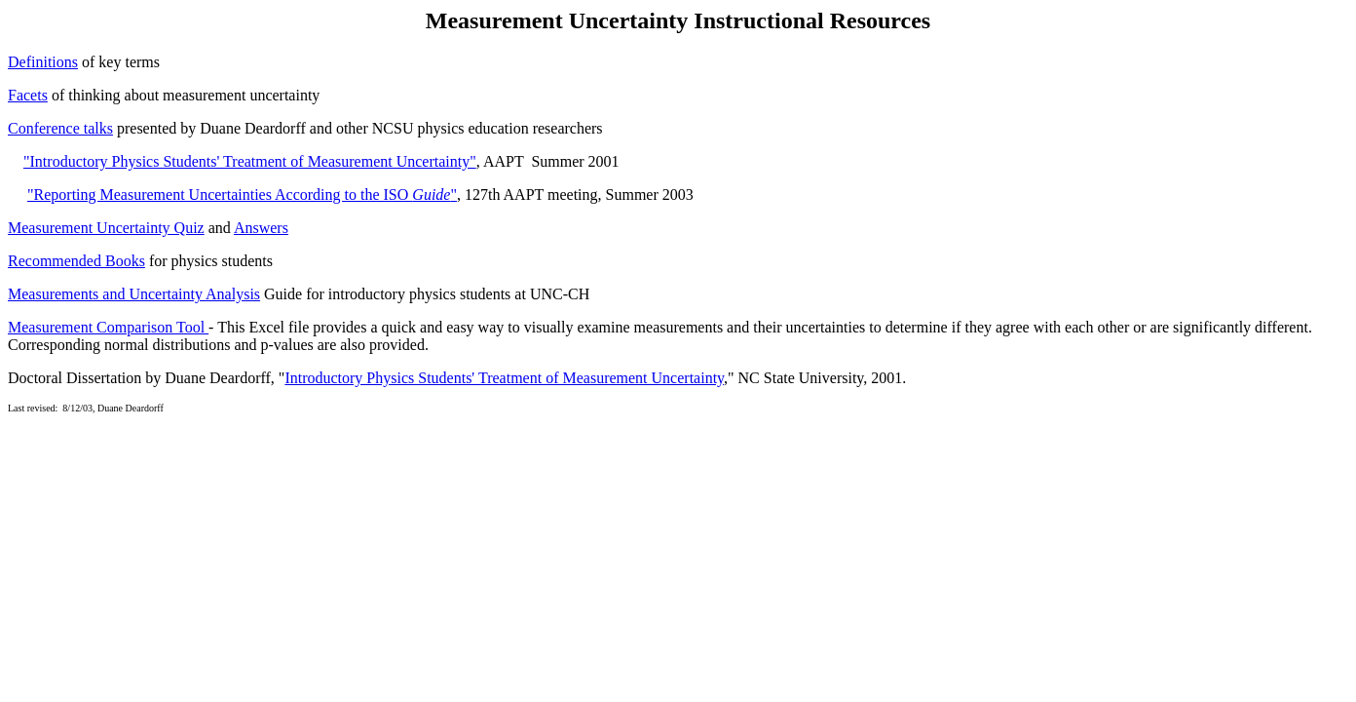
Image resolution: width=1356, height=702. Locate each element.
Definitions (43, 62)
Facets (28, 95)
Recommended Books (76, 261)
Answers (261, 227)
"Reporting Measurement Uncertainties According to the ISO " (242, 194)
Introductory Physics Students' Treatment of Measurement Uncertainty (504, 378)
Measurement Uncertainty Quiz (106, 227)
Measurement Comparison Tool (108, 327)
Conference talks (60, 128)
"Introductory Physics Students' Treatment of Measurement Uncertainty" (249, 161)
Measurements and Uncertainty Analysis (134, 294)
